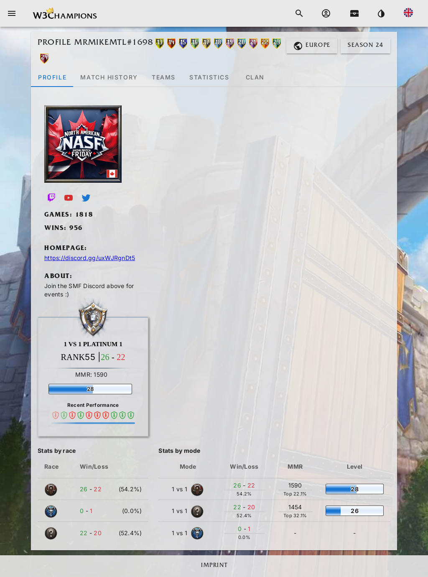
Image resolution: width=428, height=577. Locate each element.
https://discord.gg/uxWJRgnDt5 (89, 257)
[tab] (52, 77)
